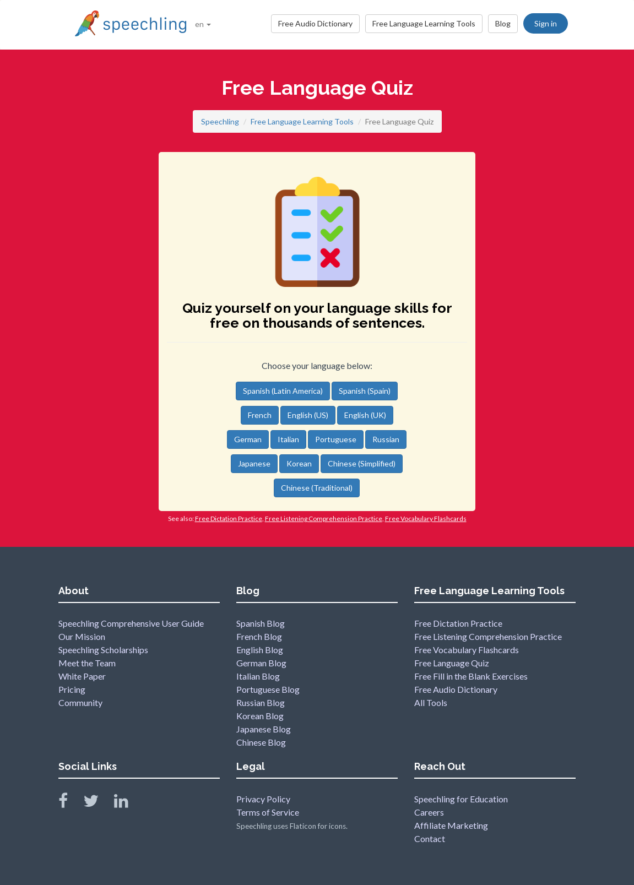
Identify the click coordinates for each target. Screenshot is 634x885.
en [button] (203, 24)
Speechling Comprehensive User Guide (131, 623)
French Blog (259, 636)
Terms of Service (267, 812)
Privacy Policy (263, 799)
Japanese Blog (263, 729)
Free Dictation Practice (458, 623)
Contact (429, 838)
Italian (288, 439)
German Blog (261, 663)
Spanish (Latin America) (283, 390)
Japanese (254, 463)
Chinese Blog (261, 742)
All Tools (430, 702)
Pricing (71, 689)
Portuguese (335, 439)
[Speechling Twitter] (97, 803)
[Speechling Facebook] (70, 803)
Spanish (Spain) (365, 390)
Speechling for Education (461, 799)
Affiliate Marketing (451, 825)
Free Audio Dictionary (315, 23)
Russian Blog (260, 702)
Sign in (545, 23)
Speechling (220, 121)
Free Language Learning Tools (423, 23)
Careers (429, 812)
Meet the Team (87, 663)
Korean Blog (260, 715)
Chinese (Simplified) (361, 463)
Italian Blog (258, 676)
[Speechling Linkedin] (128, 803)
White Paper (82, 676)
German (248, 439)
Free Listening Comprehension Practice (488, 636)
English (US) (308, 415)
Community (80, 702)
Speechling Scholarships (103, 649)
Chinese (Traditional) (317, 487)
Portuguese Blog (268, 689)
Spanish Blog (260, 623)
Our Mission (81, 636)
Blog (503, 23)
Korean (299, 463)
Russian (385, 439)
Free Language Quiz (451, 663)
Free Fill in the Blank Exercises (471, 676)
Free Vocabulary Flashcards (466, 649)
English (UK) (365, 415)
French (260, 415)
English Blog (259, 649)
